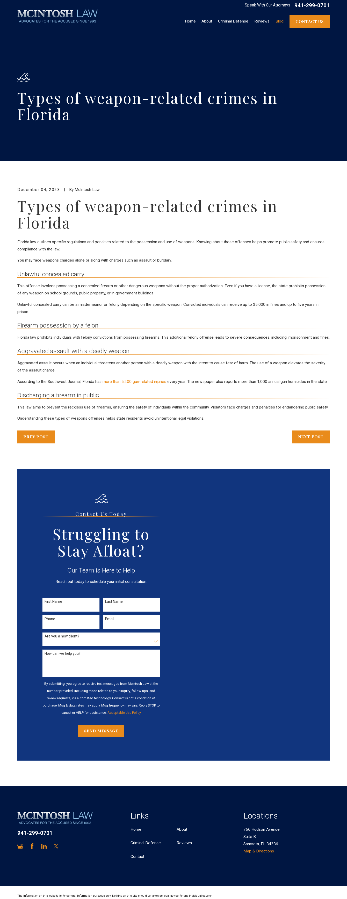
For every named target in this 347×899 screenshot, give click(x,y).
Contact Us (309, 21)
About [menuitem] (206, 21)
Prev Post (35, 436)
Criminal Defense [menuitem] (233, 21)
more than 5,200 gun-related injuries (134, 381)
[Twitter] (56, 846)
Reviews (184, 843)
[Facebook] (32, 846)
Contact (137, 856)
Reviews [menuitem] (262, 21)
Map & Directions (258, 851)
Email (109, 619)
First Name (53, 601)
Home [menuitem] (190, 21)
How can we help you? (63, 653)
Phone (50, 619)
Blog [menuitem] (280, 21)
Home (136, 829)
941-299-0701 (312, 5)
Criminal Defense (146, 843)
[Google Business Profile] (20, 846)
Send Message (101, 730)
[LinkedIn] (44, 846)
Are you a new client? (62, 636)
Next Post (311, 436)
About (182, 829)
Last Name (114, 601)
